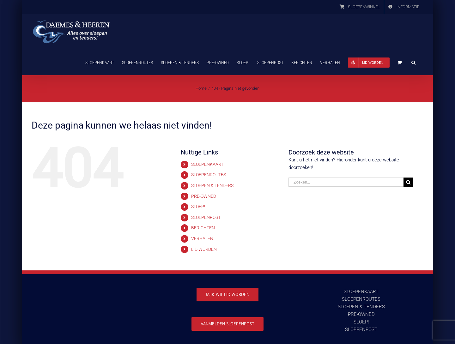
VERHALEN (202, 238)
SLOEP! (198, 206)
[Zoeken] (408, 182)
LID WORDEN (204, 249)
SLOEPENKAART (207, 164)
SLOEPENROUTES (208, 174)
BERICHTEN (203, 227)
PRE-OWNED (203, 196)
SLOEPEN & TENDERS (212, 185)
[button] (413, 62)
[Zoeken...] (345, 182)
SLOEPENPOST (206, 217)
